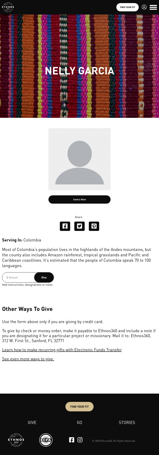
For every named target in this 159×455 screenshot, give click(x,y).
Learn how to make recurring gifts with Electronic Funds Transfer (62, 349)
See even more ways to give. (28, 358)
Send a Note (79, 199)
